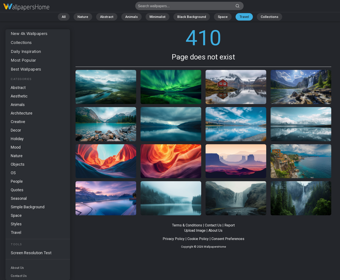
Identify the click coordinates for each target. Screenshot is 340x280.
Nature (83, 17)
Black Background (191, 17)
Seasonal (19, 198)
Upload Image (195, 230)
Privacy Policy (174, 239)
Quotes (17, 190)
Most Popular (23, 60)
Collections (269, 17)
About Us (17, 268)
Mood (16, 147)
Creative (18, 121)
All (64, 17)
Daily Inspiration (26, 51)
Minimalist (158, 17)
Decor (16, 130)
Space (223, 17)
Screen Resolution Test (31, 252)
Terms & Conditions (187, 225)
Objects (18, 164)
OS (13, 172)
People (17, 181)
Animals (131, 17)
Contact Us (19, 276)
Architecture (21, 113)
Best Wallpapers (26, 69)
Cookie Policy (198, 239)
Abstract (106, 17)
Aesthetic (19, 96)
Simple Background (27, 207)
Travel (244, 17)
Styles (16, 224)
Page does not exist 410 (26, 7)
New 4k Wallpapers (29, 33)
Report (229, 225)
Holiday (17, 138)
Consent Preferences (227, 239)
